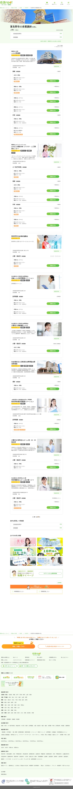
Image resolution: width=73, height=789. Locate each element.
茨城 (20, 699)
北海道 (20, 7)
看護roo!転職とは (5, 657)
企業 (69, 734)
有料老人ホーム (14, 734)
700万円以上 (33, 741)
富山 (13, 697)
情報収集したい (45, 591)
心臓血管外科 (66, 753)
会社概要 (3, 771)
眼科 (36, 756)
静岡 (12, 702)
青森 (14, 694)
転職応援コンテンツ (30, 660)
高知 (15, 710)
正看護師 (3, 719)
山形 (27, 694)
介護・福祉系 (37, 725)
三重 (15, 702)
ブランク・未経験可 (56, 765)
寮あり (42, 765)
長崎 (15, 712)
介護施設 (54, 732)
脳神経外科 (10, 756)
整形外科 (16, 756)
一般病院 (3, 732)
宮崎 (25, 712)
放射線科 (66, 756)
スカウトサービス (17, 660)
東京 (5, 699)
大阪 (5, 705)
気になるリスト (64, 657)
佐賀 (12, 712)
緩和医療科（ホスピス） (37, 759)
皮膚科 (45, 756)
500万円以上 (19, 741)
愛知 (5, 702)
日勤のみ (11, 747)
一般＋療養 (14, 732)
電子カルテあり (66, 765)
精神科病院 (27, 732)
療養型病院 (21, 732)
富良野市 (26, 7)
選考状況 (27, 657)
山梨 (23, 697)
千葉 (16, 699)
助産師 (17, 719)
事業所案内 (3, 774)
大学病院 (9, 732)
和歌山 (22, 705)
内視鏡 (62, 725)
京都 (9, 705)
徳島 (5, 710)
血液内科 (38, 753)
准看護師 (9, 719)
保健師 (13, 719)
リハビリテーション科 (17, 759)
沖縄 (33, 712)
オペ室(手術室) (11, 725)
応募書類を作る (52, 657)
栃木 (23, 699)
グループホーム (36, 734)
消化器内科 (25, 753)
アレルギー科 (27, 759)
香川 (9, 710)
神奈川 (9, 699)
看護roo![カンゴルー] (4, 7)
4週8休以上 (11, 765)
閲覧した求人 (4, 660)
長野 (26, 697)
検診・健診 (44, 725)
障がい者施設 (48, 734)
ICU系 (22, 725)
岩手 (17, 694)
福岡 (9, 712)
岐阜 (9, 702)
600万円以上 (26, 741)
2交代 (2, 747)
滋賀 (15, 705)
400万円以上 (11, 741)
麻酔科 (2, 759)
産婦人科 (31, 756)
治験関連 (67, 725)
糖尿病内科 (49, 753)
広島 (5, 707)
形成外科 (21, 756)
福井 (20, 697)
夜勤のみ (16, 747)
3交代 (6, 747)
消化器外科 (3, 756)
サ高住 (42, 734)
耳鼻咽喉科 (40, 756)
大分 (22, 712)
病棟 (2, 725)
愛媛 (12, 710)
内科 (14, 753)
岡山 (9, 707)
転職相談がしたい (19, 591)
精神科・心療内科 (58, 756)
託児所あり (48, 765)
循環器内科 (31, 753)
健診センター (56, 734)
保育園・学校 (51, 725)
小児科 (26, 756)
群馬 (26, 699)
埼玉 (13, 699)
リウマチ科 (8, 759)
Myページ (15, 657)
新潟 (10, 697)
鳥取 (12, 707)
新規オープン (4, 765)
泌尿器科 (51, 756)
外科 (54, 753)
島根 (15, 707)
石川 (16, 697)
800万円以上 (40, 741)
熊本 (18, 712)
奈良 (19, 705)
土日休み (17, 765)
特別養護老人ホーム (62, 732)
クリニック (34, 732)
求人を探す (39, 657)
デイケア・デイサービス (25, 734)
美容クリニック (41, 732)
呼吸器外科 (58, 753)
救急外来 (18, 725)
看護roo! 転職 (14, 7)
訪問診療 (58, 725)
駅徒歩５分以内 (24, 765)
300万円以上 (4, 741)
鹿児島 (28, 712)
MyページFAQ (52, 660)
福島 (30, 694)
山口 (19, 707)
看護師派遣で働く (41, 660)
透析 (26, 725)
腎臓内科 (43, 753)
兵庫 (12, 705)
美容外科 (3, 753)
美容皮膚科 (9, 753)
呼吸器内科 (19, 753)
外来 (5, 725)
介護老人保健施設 (5, 734)
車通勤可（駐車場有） (34, 765)
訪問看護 (31, 725)
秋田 (24, 694)
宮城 (21, 694)
